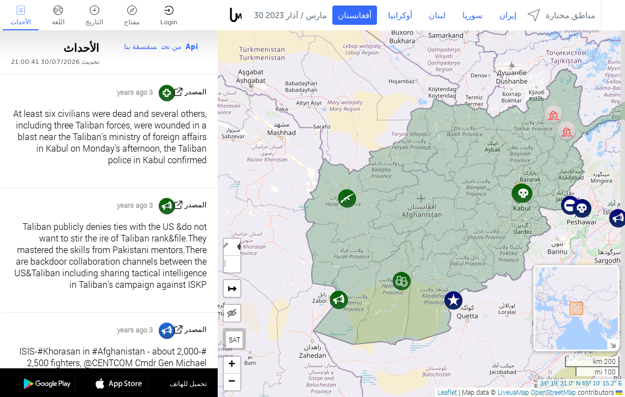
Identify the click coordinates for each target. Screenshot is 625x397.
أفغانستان (354, 15)
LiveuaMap (513, 392)
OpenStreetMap (553, 392)
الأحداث (20, 16)
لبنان (437, 15)
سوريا (472, 15)
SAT (234, 339)
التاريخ (94, 16)
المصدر (196, 92)
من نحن (171, 46)
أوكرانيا (400, 15)
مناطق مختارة (561, 15)
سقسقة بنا (140, 46)
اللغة (58, 16)
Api (192, 46)
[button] (581, 208)
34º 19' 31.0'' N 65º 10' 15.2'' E (581, 383)
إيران (507, 15)
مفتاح (131, 16)
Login (168, 16)
